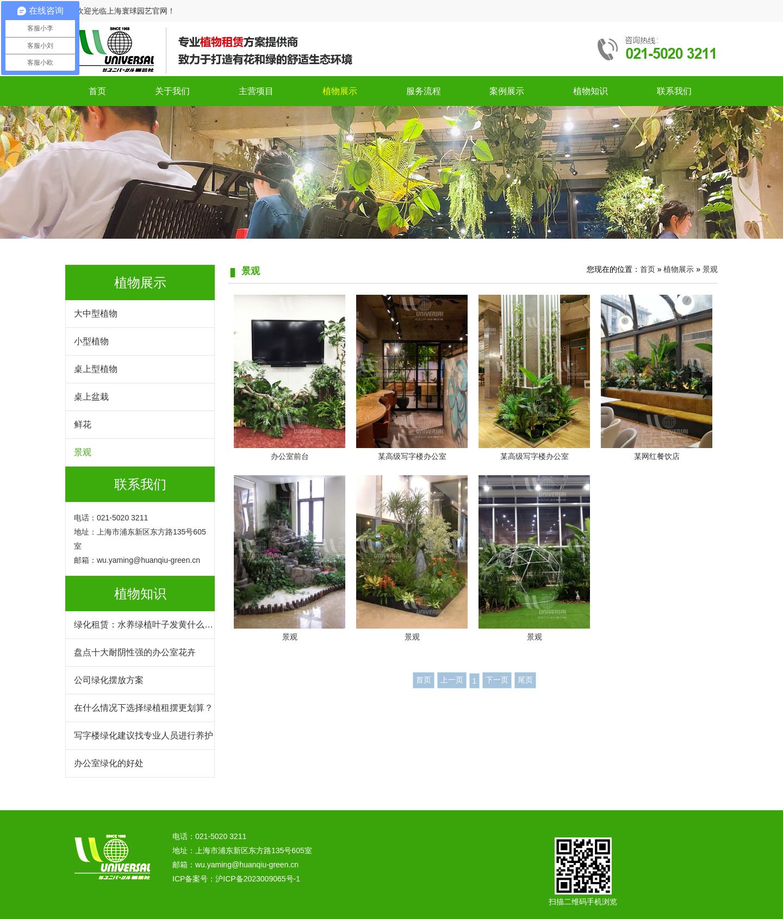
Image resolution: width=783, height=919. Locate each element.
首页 (97, 91)
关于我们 (172, 91)
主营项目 (256, 91)
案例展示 (506, 91)
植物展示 (339, 91)
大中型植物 (95, 313)
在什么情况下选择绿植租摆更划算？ (143, 707)
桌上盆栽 (91, 396)
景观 (82, 452)
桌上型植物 (95, 369)
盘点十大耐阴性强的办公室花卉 (135, 652)
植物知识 (590, 91)
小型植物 (91, 341)
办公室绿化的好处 (109, 763)
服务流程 (423, 91)
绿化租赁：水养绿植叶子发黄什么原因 (143, 629)
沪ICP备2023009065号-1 (257, 878)
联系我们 (674, 91)
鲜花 (82, 424)
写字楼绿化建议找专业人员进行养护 (143, 735)
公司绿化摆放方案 (109, 680)
